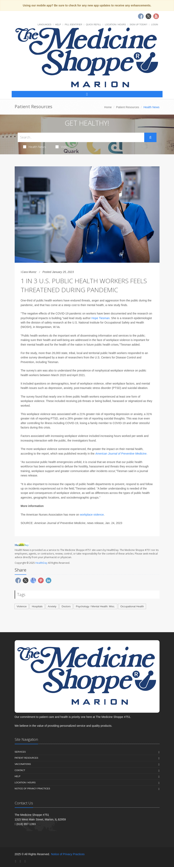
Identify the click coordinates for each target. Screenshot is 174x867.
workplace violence (92, 514)
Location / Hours (115, 24)
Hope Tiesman (101, 318)
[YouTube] (25, 861)
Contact (20, 770)
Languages (44, 24)
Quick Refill (93, 24)
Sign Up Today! (138, 24)
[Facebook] (15, 861)
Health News (34, 147)
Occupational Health (132, 606)
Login (154, 24)
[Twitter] (20, 861)
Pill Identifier (73, 24)
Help (58, 24)
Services (20, 752)
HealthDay (41, 563)
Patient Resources (127, 107)
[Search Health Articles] (81, 137)
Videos (63, 147)
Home (108, 107)
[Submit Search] (150, 137)
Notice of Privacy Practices (32, 788)
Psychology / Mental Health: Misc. (95, 606)
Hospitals (37, 606)
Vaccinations (23, 764)
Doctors (66, 606)
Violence (22, 606)
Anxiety (52, 606)
